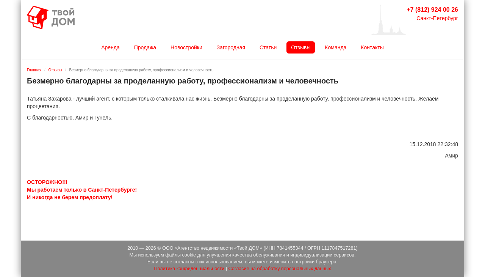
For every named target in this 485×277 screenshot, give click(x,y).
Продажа (145, 47)
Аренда (110, 47)
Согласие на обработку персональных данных (279, 268)
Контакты (372, 47)
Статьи (268, 47)
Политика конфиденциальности (189, 268)
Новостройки (186, 47)
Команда (335, 47)
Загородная (231, 47)
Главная (34, 70)
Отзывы (300, 47)
